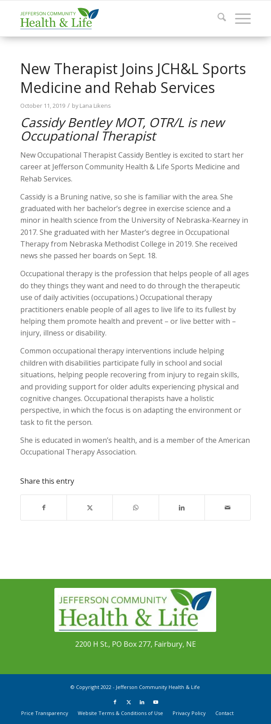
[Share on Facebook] (44, 507)
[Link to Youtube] (155, 702)
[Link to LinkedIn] (142, 702)
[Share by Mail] (227, 507)
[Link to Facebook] (115, 702)
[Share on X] (89, 507)
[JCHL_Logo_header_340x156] (112, 18)
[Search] (217, 18)
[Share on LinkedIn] (181, 507)
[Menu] (238, 18)
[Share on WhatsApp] (135, 507)
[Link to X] (128, 702)
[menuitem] (217, 18)
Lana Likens (95, 106)
